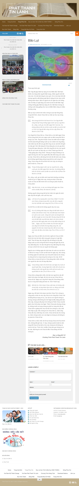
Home (3, 21)
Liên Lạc (68, 25)
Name (31, 382)
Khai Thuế (6, 462)
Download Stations (59, 25)
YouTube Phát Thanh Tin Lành (28, 25)
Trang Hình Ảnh (40, 29)
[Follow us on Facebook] (18, 33)
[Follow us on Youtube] (20, 33)
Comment (32, 371)
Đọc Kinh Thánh (6, 29)
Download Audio (47, 84)
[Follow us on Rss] (23, 33)
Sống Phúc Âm (59, 21)
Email (53, 382)
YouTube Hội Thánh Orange (9, 25)
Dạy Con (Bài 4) (6, 424)
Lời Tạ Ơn (31, 356)
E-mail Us (59, 415)
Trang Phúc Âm (22, 21)
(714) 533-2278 (61, 414)
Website (32, 387)
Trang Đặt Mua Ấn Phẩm (27, 29)
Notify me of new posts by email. (38, 394)
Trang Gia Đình (12, 21)
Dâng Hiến (16, 29)
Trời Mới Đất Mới (63, 356)
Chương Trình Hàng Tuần (45, 25)
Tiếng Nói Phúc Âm (35, 44)
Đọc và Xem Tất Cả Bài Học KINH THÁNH (40, 21)
